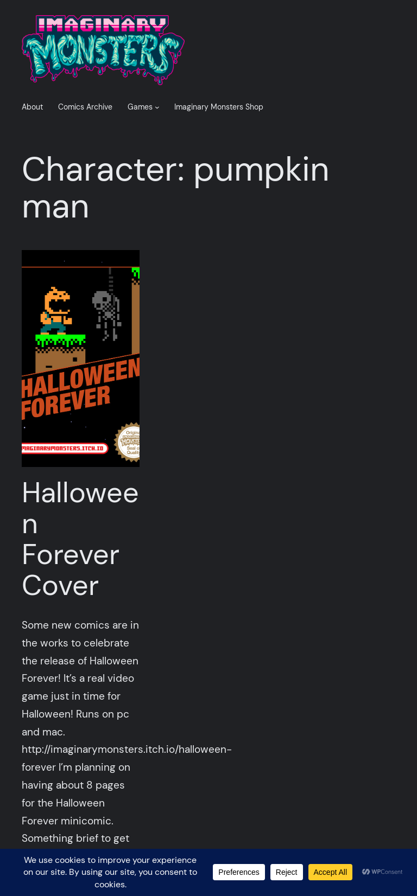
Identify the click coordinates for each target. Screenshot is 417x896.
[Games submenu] (157, 107)
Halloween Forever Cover (80, 539)
